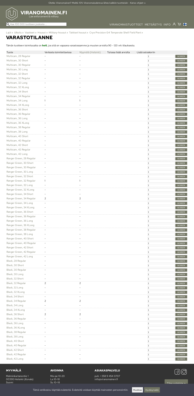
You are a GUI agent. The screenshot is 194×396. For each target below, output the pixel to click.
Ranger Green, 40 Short (20, 238)
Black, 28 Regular (16, 260)
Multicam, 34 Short (17, 91)
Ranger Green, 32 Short (20, 176)
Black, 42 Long (15, 358)
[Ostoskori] (179, 24)
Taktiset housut (78, 32)
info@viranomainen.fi (106, 379)
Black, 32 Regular (16, 283)
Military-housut (58, 32)
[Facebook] (177, 372)
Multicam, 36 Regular (18, 114)
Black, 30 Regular (16, 269)
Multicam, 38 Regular (18, 127)
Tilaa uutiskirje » (176, 383)
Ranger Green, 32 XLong (20, 189)
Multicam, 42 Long (17, 154)
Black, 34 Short (15, 296)
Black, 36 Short (15, 314)
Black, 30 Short (15, 265)
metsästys (153, 24)
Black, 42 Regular (16, 354)
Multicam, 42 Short (17, 145)
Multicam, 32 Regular (18, 78)
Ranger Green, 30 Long (20, 171)
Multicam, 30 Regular (18, 64)
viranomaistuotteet (126, 24)
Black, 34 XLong (16, 309)
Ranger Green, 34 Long (20, 203)
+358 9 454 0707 (110, 376)
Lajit (9, 32)
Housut (43, 32)
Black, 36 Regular (16, 318)
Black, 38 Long (15, 336)
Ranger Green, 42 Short (20, 247)
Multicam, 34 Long (17, 100)
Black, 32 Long (15, 287)
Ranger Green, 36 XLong (20, 225)
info (167, 24)
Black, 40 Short (15, 341)
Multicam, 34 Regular (18, 96)
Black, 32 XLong (16, 292)
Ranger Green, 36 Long (20, 220)
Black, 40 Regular (16, 345)
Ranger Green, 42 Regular (21, 251)
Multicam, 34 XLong (18, 105)
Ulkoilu (19, 32)
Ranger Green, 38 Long (20, 234)
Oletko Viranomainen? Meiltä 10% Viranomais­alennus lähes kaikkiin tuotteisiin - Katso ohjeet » (97, 2)
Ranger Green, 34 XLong (20, 207)
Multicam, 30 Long (17, 69)
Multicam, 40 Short (17, 136)
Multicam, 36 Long (17, 118)
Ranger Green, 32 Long (20, 185)
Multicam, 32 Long (17, 82)
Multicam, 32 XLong (18, 87)
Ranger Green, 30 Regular (21, 167)
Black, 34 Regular (16, 301)
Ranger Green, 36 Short (20, 211)
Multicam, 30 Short (17, 60)
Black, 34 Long (15, 305)
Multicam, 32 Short (17, 73)
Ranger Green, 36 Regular (21, 216)
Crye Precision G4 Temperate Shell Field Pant (116, 32)
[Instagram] (184, 372)
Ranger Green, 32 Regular (21, 180)
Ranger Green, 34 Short (20, 194)
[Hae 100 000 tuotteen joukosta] (36, 24)
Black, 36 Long (15, 323)
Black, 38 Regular (16, 332)
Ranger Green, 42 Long (20, 256)
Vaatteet (31, 32)
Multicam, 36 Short (17, 109)
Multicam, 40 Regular (19, 140)
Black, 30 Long (15, 274)
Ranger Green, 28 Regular (21, 158)
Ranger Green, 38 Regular (21, 229)
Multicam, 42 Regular (18, 149)
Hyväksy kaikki (152, 389)
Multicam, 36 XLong (18, 122)
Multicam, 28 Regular (18, 56)
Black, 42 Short (15, 350)
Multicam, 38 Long (17, 131)
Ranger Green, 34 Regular (21, 198)
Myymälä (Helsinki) (90, 52)
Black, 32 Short (15, 278)
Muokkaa (137, 389)
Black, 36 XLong (16, 327)
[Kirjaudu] (174, 24)
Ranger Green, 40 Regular (21, 243)
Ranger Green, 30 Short (20, 163)
